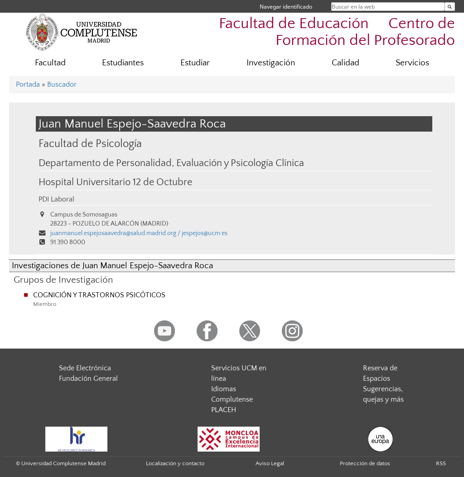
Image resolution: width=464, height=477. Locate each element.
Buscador (62, 84)
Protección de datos (365, 463)
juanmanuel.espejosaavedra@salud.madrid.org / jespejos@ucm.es (138, 233)
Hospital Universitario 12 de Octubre (115, 182)
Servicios (412, 63)
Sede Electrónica (85, 368)
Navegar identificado (286, 6)
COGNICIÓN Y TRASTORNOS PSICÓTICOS (99, 295)
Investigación (270, 63)
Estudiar (195, 63)
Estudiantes (123, 63)
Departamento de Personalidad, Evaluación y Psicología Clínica (171, 163)
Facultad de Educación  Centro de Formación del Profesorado (337, 32)
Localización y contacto (175, 463)
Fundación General (88, 378)
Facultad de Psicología (90, 144)
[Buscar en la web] (450, 6)
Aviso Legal (270, 463)
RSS (441, 463)
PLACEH (223, 410)
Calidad (345, 63)
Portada (28, 84)
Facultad (50, 63)
